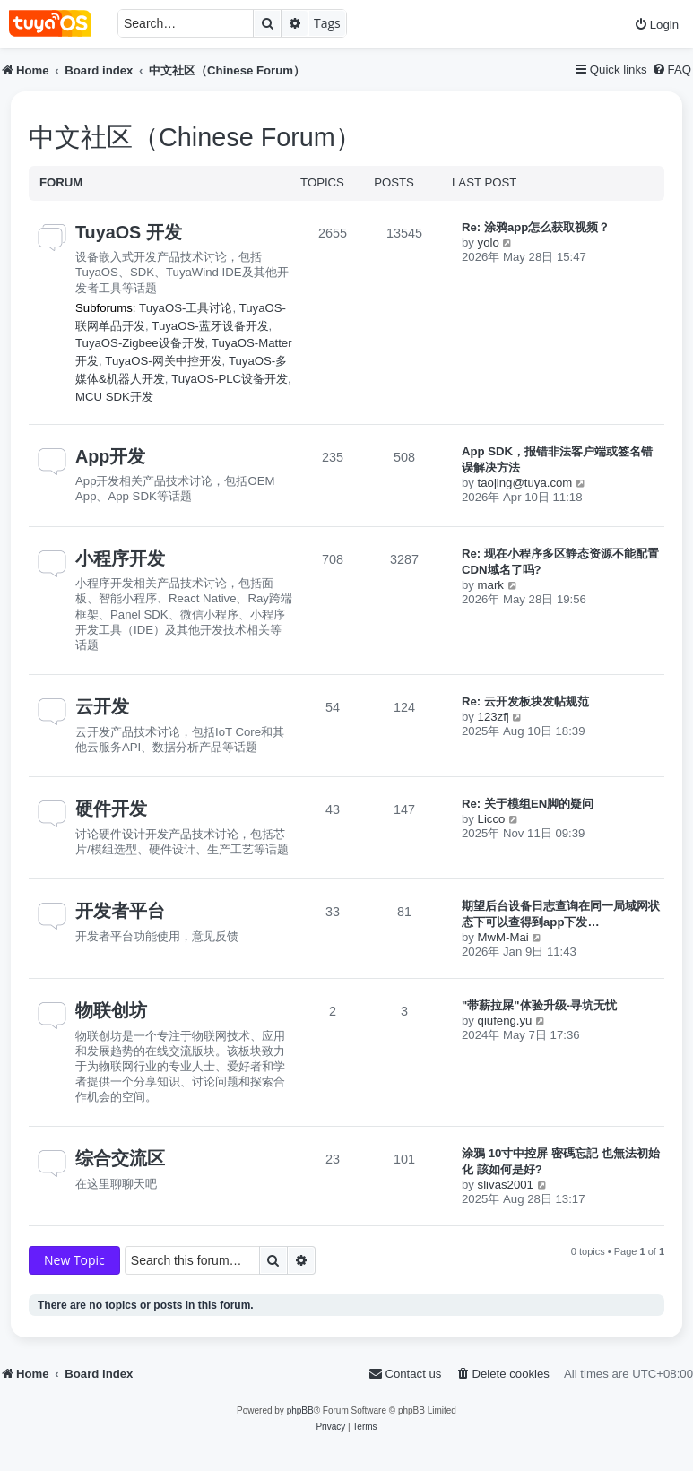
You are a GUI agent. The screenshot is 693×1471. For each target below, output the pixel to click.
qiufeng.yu (505, 1020)
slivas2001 (505, 1184)
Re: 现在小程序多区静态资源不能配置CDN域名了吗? (560, 561)
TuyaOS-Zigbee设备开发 (140, 343)
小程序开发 (120, 558)
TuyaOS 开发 (128, 232)
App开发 (110, 456)
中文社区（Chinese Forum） (195, 137)
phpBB (300, 1410)
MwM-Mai (503, 937)
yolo (488, 242)
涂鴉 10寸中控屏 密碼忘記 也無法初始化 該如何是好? (561, 1161)
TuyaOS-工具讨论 (185, 308)
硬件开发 (111, 808)
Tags (327, 22)
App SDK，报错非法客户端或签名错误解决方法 (557, 459)
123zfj (493, 716)
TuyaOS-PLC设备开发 (229, 378)
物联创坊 (111, 1010)
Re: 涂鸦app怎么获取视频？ (536, 227)
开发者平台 (120, 911)
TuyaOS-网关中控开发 (163, 361)
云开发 (102, 706)
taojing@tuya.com (525, 482)
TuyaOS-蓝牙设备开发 (210, 326)
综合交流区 (120, 1158)
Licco (492, 819)
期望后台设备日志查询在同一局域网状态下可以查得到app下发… (561, 914)
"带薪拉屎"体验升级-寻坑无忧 (539, 1005)
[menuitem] (656, 25)
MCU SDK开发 (114, 396)
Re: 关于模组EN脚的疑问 (527, 803)
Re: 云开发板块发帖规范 (525, 701)
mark (491, 585)
